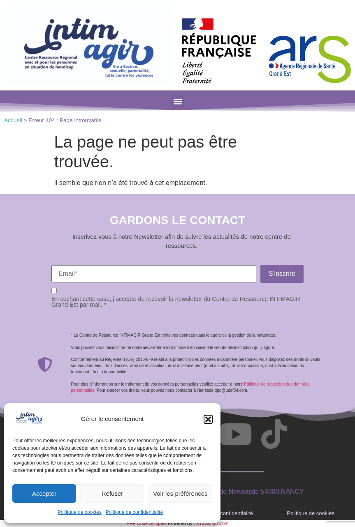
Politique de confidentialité (134, 512)
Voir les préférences (180, 493)
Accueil (13, 120)
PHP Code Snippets (146, 523)
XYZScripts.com (212, 523)
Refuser (112, 493)
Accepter (44, 493)
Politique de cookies (80, 512)
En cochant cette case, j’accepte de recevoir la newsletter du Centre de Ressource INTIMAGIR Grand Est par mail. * (175, 302)
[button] (208, 419)
